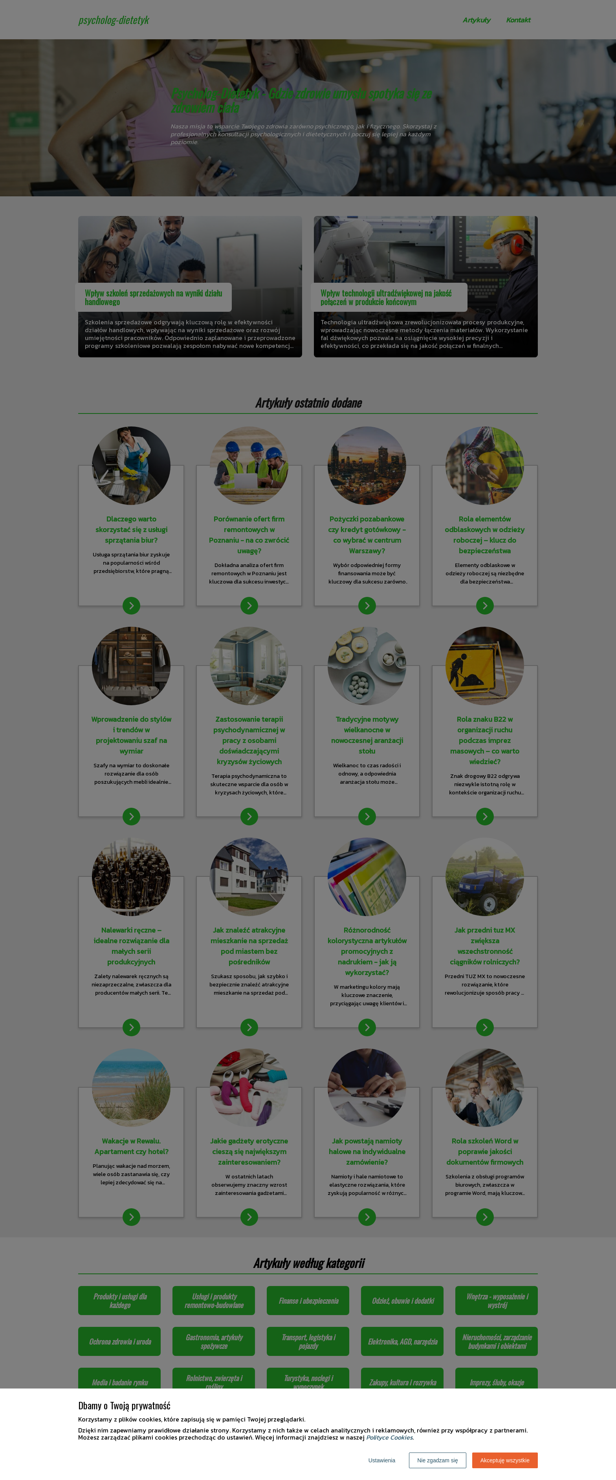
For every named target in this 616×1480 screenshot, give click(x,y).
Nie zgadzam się (437, 1460)
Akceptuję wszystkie (505, 1460)
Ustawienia (381, 1460)
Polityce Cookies (389, 1437)
